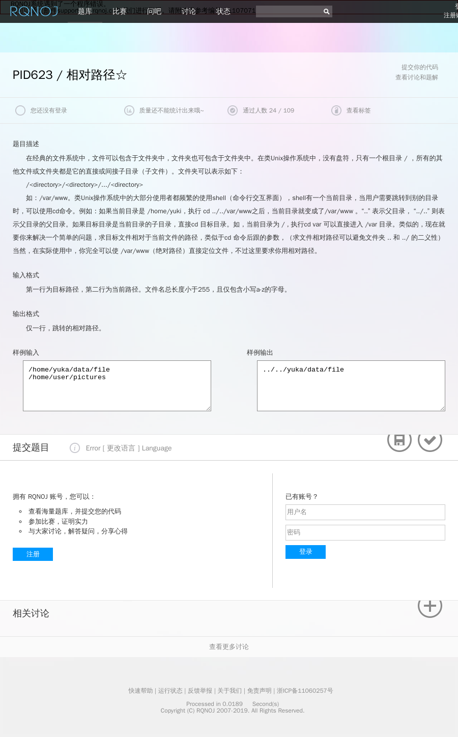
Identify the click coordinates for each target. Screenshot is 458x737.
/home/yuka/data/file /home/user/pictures (117, 385)
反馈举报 (200, 691)
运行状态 (170, 691)
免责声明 (259, 691)
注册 (33, 554)
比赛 (119, 11)
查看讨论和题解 (416, 77)
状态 (223, 11)
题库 (85, 11)
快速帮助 (140, 691)
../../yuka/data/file (351, 385)
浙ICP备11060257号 (305, 691)
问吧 (154, 11)
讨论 (189, 11)
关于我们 (229, 691)
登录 (305, 551)
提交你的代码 (420, 67)
